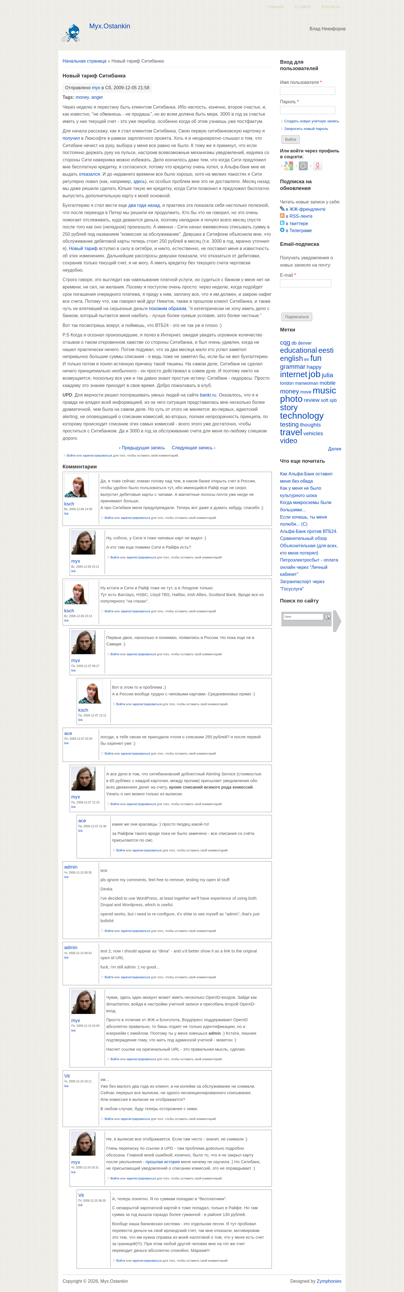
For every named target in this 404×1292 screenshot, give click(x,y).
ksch (69, 504)
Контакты (331, 6)
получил (71, 138)
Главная (275, 6)
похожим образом (167, 308)
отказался (89, 174)
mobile (328, 383)
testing (289, 424)
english (291, 358)
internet (293, 374)
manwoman (306, 383)
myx (96, 87)
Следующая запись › (193, 447)
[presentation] (322, 302)
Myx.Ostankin (109, 26)
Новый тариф (83, 248)
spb (333, 400)
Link (66, 513)
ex (306, 359)
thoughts (310, 425)
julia (327, 375)
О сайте (303, 6)
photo (291, 399)
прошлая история (163, 1162)
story (289, 407)
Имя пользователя (301, 82)
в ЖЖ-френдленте (302, 209)
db (294, 343)
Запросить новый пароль (306, 129)
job (315, 374)
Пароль (289, 101)
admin (70, 867)
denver (305, 343)
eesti (326, 350)
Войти (71, 455)
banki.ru (208, 395)
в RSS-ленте (296, 216)
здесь (139, 181)
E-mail (288, 275)
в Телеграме (296, 230)
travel (291, 432)
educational (298, 350)
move (305, 392)
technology (302, 416)
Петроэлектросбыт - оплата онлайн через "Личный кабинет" (309, 567)
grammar (292, 366)
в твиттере (294, 223)
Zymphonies (329, 1281)
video (288, 441)
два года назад (144, 205)
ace (68, 733)
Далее (334, 448)
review (312, 400)
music (324, 390)
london (287, 383)
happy (314, 367)
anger (97, 97)
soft (324, 400)
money (82, 97)
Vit (67, 1076)
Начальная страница (84, 61)
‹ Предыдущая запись (142, 447)
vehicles (313, 433)
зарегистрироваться (97, 455)
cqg (285, 342)
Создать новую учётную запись (311, 121)
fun (316, 358)
